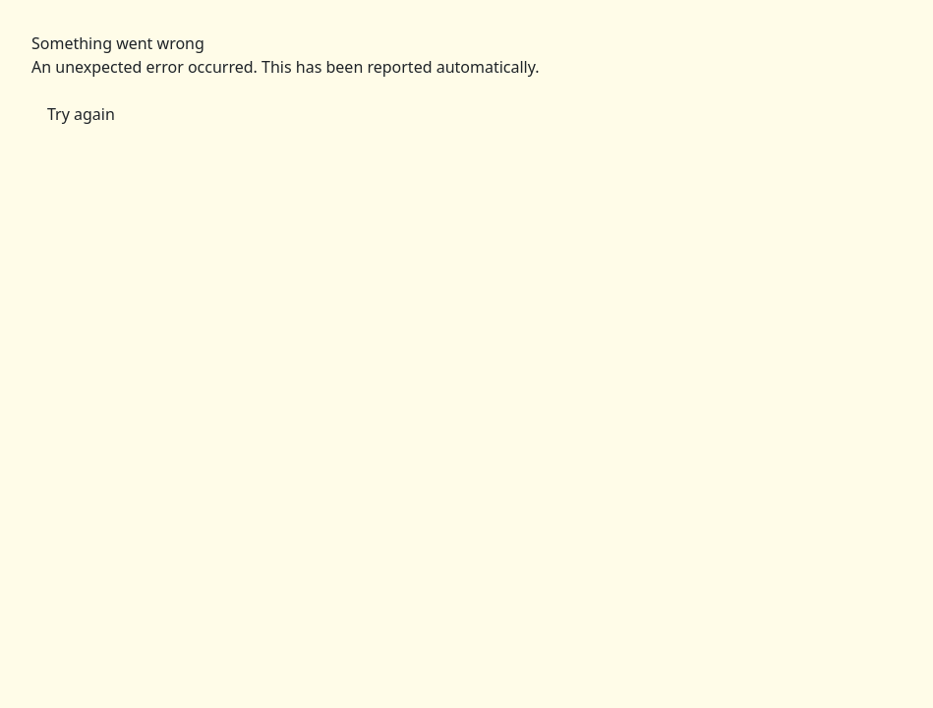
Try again (81, 114)
